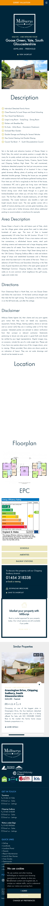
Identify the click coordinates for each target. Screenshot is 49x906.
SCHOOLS (24, 548)
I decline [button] (24, 896)
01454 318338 (18, 577)
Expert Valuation (21, 3)
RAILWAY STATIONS (24, 561)
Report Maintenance (9, 854)
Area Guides (7, 859)
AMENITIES (24, 555)
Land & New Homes (10, 856)
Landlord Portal (8, 848)
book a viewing (14, 581)
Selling (5, 843)
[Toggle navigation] (46, 2)
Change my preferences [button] (24, 901)
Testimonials (7, 861)
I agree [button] (24, 891)
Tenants (5, 851)
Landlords (6, 846)
